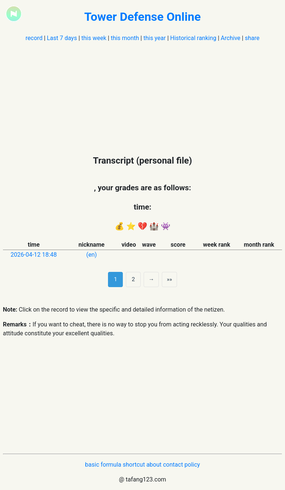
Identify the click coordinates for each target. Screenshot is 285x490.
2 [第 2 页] (133, 279)
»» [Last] (169, 279)
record (34, 38)
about (153, 464)
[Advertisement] (142, 95)
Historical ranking (193, 38)
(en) (91, 254)
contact (173, 464)
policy (192, 464)
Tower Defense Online (142, 17)
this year (154, 38)
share (252, 38)
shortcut (134, 464)
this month (125, 38)
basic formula (103, 464)
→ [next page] (151, 279)
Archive (230, 38)
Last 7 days (62, 38)
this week (93, 38)
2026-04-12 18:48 (34, 254)
